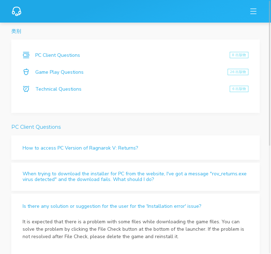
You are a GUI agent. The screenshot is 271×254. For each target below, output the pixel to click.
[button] (135, 147)
